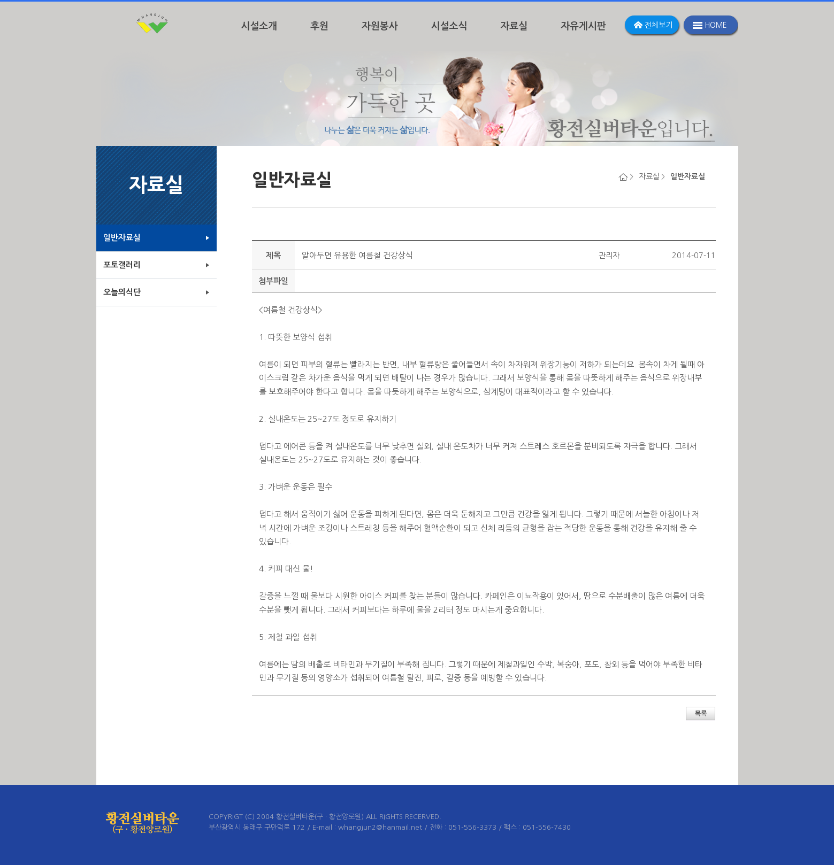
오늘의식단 (122, 292)
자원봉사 (380, 26)
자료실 (513, 26)
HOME (716, 25)
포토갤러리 (122, 265)
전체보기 (658, 25)
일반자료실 (122, 238)
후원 (319, 26)
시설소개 (259, 26)
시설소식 (449, 26)
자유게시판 (583, 26)
